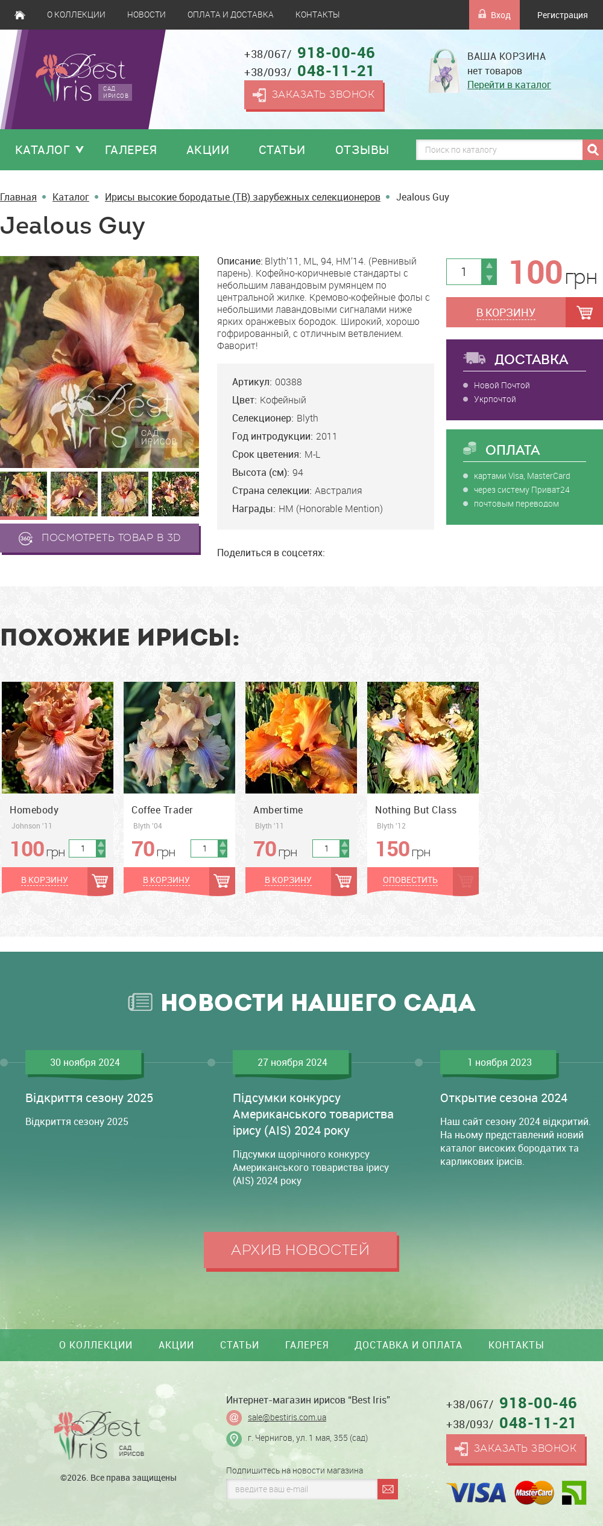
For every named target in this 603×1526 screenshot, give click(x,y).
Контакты (317, 14)
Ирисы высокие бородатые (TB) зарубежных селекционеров (242, 197)
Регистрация (562, 15)
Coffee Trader (162, 809)
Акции (208, 149)
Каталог (43, 149)
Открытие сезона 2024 (503, 1097)
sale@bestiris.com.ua (287, 1417)
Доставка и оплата (409, 1344)
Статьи (282, 149)
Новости (146, 14)
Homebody (34, 809)
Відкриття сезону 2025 (89, 1097)
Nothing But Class (416, 809)
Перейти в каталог (509, 84)
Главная (19, 15)
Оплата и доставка (231, 14)
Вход (494, 15)
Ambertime (278, 809)
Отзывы (362, 149)
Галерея (131, 149)
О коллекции (76, 14)
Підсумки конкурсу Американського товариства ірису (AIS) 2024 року (313, 1113)
